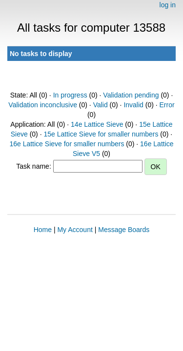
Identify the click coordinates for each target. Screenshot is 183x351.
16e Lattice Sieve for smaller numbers (66, 144)
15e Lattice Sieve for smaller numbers (100, 134)
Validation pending (131, 95)
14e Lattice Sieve (97, 124)
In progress (70, 95)
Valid (100, 105)
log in (168, 5)
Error (167, 105)
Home (43, 230)
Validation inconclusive (42, 105)
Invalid (133, 105)
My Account (74, 230)
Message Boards (123, 230)
